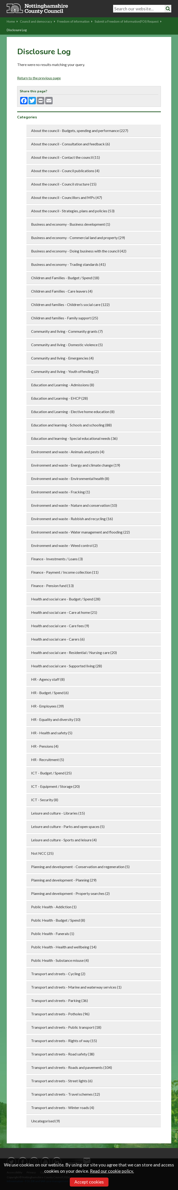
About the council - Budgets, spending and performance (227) (79, 130)
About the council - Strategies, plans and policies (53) (72, 211)
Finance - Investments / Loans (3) (57, 559)
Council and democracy (37, 21)
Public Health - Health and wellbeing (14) (63, 947)
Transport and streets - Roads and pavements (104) (71, 1067)
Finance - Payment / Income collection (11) (65, 572)
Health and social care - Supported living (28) (66, 666)
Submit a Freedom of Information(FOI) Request (128, 21)
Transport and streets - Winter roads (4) (62, 1107)
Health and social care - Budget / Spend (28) (65, 599)
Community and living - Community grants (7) (67, 331)
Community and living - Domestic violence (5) (67, 344)
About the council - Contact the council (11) (65, 157)
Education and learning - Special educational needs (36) (74, 438)
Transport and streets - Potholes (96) (60, 1014)
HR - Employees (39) (47, 706)
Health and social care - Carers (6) (58, 639)
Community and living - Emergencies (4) (62, 358)
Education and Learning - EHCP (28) (59, 398)
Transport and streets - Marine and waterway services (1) (76, 987)
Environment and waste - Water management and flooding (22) (80, 532)
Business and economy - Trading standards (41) (68, 264)
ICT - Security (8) (44, 799)
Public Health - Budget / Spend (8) (58, 920)
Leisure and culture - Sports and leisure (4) (64, 840)
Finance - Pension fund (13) (52, 585)
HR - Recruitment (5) (47, 759)
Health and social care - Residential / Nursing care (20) (74, 652)
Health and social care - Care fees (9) (60, 625)
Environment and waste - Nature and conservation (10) (74, 505)
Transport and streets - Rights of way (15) (64, 1040)
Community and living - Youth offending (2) (65, 371)
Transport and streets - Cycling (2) (58, 973)
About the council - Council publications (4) (65, 170)
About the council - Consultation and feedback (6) (70, 144)
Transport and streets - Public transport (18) (66, 1027)
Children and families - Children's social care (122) (70, 304)
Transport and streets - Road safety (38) (62, 1054)
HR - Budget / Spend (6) (50, 692)
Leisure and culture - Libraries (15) (58, 813)
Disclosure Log (17, 30)
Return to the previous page (39, 78)
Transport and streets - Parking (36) (59, 1000)
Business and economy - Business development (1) (70, 224)
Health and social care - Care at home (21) (64, 612)
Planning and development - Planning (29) (63, 880)
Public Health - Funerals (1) (52, 933)
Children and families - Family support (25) (64, 318)
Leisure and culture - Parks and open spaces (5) (68, 826)
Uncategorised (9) (45, 1121)
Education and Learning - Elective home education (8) (72, 411)
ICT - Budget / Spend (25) (51, 773)
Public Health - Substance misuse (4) (60, 960)
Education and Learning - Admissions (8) (62, 385)
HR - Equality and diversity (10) (55, 719)
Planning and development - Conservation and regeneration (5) (80, 866)
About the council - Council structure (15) (63, 184)
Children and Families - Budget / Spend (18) (65, 278)
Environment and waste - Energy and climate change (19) (75, 465)
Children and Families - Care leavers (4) (61, 291)
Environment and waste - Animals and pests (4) (67, 452)
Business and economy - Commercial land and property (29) (78, 237)
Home (12, 21)
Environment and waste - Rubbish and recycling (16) (72, 518)
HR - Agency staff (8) (48, 679)
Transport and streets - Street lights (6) (61, 1081)
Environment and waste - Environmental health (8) (70, 478)
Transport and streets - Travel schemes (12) (65, 1094)
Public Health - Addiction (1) (53, 907)
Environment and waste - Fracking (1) (60, 492)
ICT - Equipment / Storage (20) (55, 786)
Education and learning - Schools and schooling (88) (71, 425)
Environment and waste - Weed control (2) (64, 545)
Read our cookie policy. (112, 1171)
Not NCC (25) (42, 853)
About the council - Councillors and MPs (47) (66, 197)
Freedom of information (74, 21)
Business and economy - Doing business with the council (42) (78, 251)
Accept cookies (89, 1181)
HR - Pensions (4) (44, 746)
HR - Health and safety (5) (51, 733)
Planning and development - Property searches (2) (70, 893)
